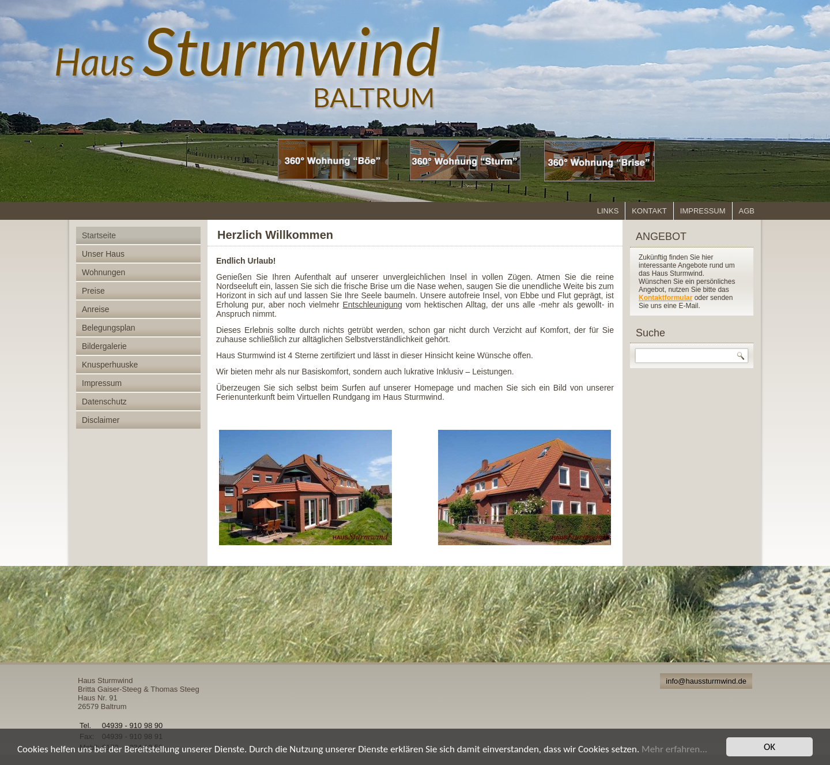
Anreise (95, 309)
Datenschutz (104, 401)
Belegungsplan (108, 327)
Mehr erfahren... (674, 749)
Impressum (703, 211)
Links (608, 211)
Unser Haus (103, 253)
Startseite (99, 235)
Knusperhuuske (110, 364)
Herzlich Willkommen (275, 234)
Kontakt (649, 211)
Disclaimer (100, 420)
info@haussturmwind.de (706, 681)
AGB (746, 211)
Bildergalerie (104, 346)
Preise (93, 290)
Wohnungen (103, 272)
